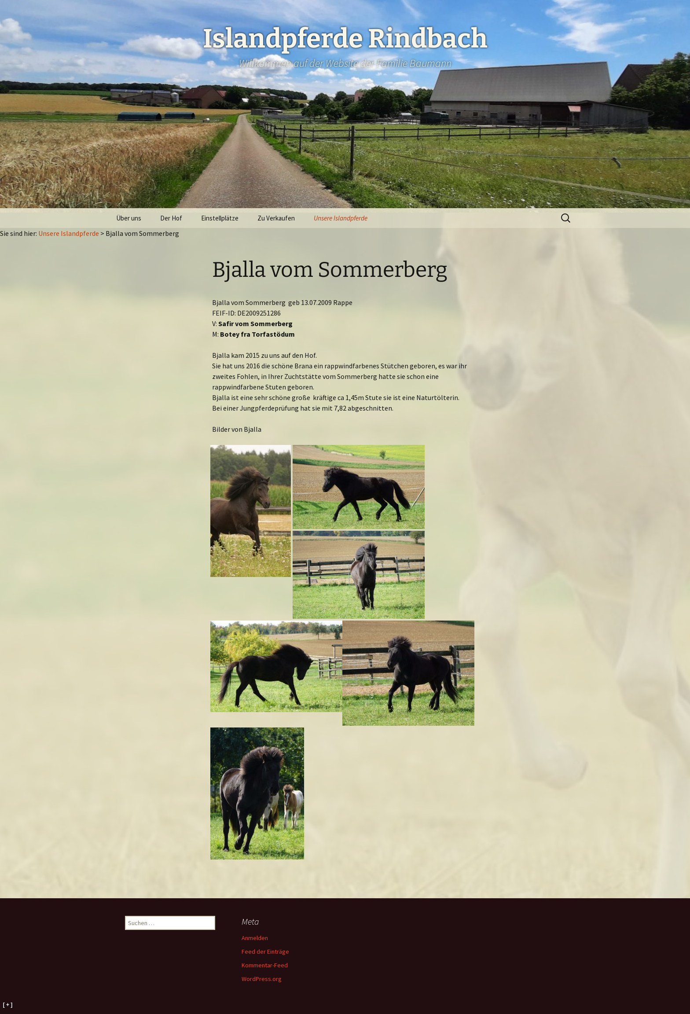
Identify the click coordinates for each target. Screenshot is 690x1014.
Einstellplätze (220, 218)
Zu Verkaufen (276, 218)
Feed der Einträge (265, 951)
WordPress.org (262, 979)
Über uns (128, 218)
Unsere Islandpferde (340, 218)
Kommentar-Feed (265, 965)
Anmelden (255, 938)
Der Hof (171, 218)
